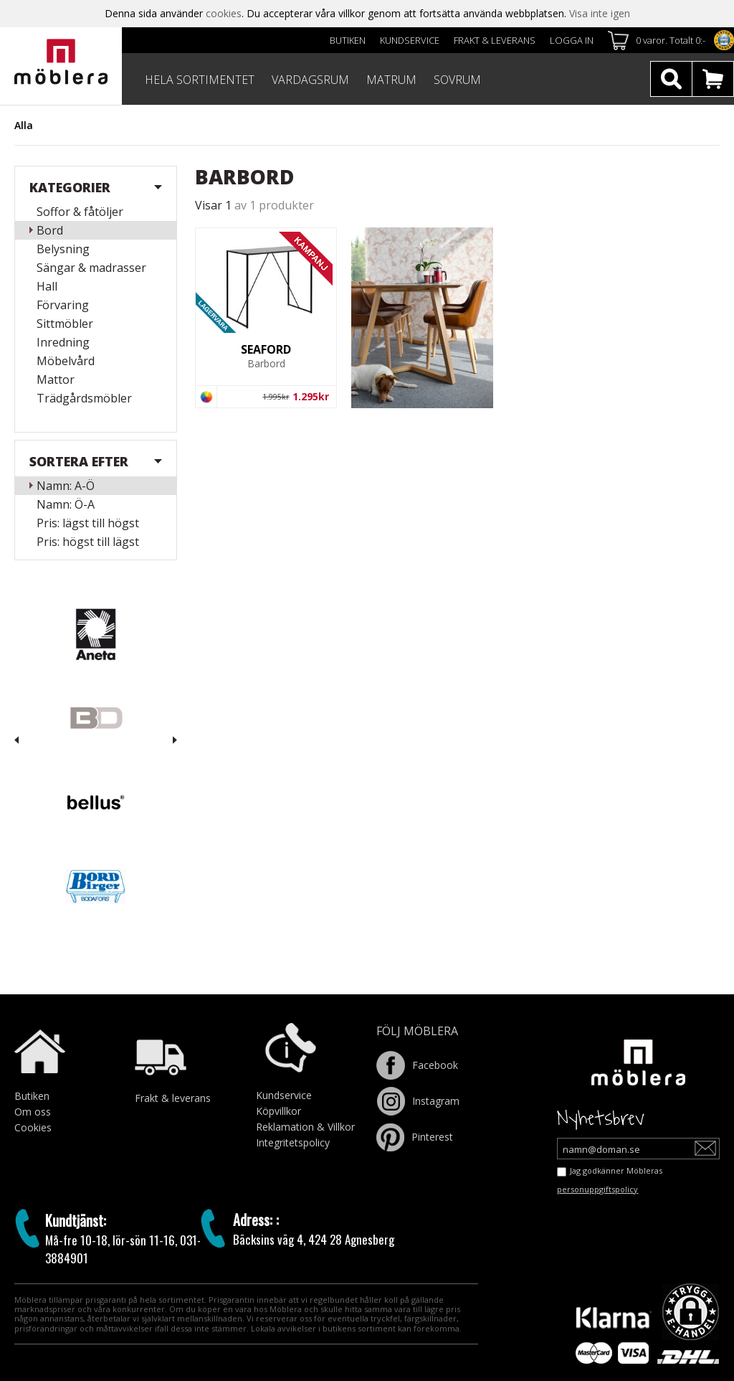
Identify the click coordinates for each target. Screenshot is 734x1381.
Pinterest (414, 1137)
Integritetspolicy (293, 1142)
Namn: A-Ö (66, 486)
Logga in (572, 40)
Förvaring (63, 305)
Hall (47, 286)
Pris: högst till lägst (88, 542)
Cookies (33, 1127)
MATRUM (391, 80)
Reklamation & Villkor (305, 1126)
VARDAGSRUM (310, 80)
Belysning (63, 249)
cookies (224, 13)
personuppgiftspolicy (597, 1189)
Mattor (56, 379)
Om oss (32, 1111)
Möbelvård (66, 361)
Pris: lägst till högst (88, 523)
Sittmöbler (65, 323)
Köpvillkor (278, 1111)
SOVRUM (457, 80)
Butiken (348, 40)
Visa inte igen (599, 13)
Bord (50, 230)
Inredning (63, 342)
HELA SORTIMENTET (199, 80)
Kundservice (409, 40)
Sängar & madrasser (91, 267)
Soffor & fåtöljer (80, 212)
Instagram (417, 1101)
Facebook (417, 1065)
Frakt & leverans (494, 40)
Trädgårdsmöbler (84, 398)
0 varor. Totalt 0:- (670, 40)
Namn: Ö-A (66, 504)
